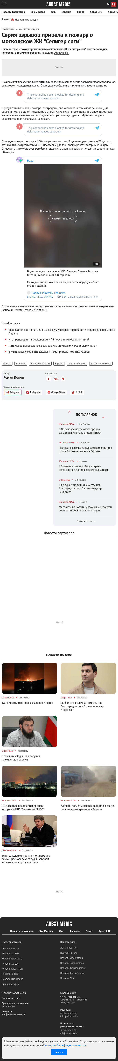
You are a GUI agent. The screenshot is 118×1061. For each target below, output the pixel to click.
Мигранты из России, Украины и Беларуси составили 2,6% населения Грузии (85, 508)
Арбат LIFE (96, 12)
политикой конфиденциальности (65, 1045)
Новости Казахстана (13, 12)
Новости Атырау (10, 984)
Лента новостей (68, 947)
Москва (7, 363)
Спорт (80, 12)
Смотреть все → (86, 521)
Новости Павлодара (12, 979)
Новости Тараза (10, 973)
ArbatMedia (61, 52)
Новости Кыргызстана (72, 963)
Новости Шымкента (12, 958)
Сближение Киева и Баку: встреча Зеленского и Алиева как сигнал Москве (84, 468)
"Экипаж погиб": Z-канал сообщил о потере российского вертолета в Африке (85, 449)
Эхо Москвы (38, 12)
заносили (8, 310)
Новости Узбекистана (71, 958)
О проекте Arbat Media (14, 993)
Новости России (68, 952)
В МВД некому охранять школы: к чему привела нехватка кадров (49, 351)
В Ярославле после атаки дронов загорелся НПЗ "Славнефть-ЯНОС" (80, 431)
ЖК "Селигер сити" (40, 363)
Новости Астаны (10, 953)
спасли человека (77, 363)
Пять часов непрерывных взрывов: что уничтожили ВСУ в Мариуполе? (53, 345)
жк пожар (21, 363)
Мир (53, 12)
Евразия (66, 12)
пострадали (50, 108)
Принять (58, 1052)
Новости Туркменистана (73, 968)
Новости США (67, 978)
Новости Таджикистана (72, 973)
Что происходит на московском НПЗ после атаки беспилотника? (49, 339)
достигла (30, 141)
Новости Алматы (10, 948)
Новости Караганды (12, 968)
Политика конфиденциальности (13, 1013)
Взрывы (59, 363)
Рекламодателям (11, 998)
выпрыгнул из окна (101, 363)
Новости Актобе (10, 963)
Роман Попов (13, 377)
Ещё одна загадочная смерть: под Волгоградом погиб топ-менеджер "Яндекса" (80, 488)
